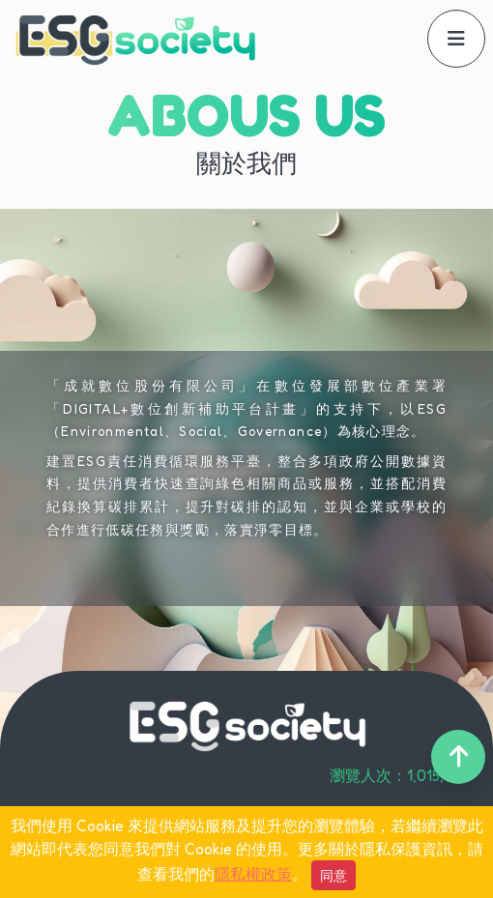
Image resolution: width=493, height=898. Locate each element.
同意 (333, 875)
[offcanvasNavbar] (456, 39)
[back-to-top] (458, 757)
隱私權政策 (253, 874)
